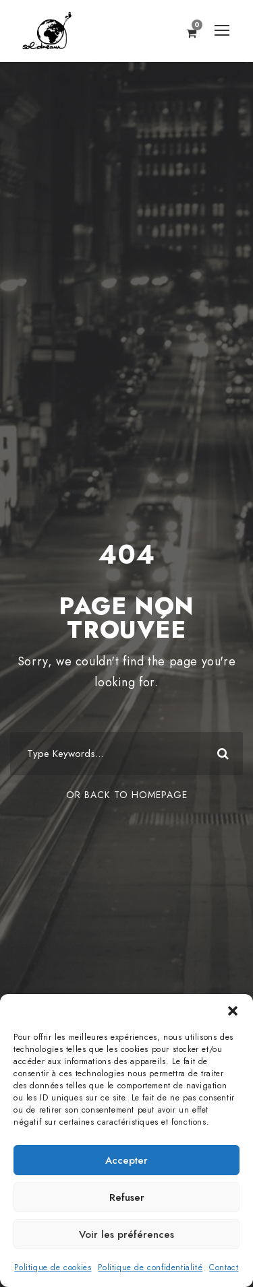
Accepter (126, 1160)
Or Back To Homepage (127, 794)
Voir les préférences (126, 1234)
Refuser (126, 1197)
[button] (233, 1011)
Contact (223, 1267)
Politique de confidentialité (150, 1267)
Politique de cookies (52, 1267)
